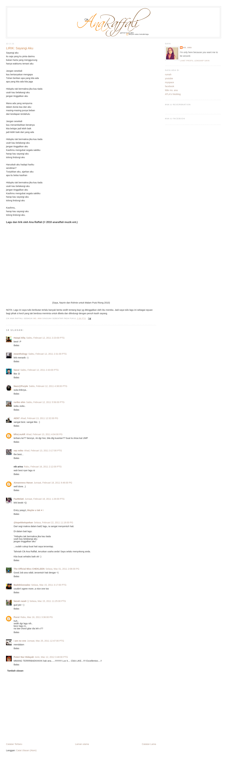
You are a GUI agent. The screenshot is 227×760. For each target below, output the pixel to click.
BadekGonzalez (22, 585)
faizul (16, 370)
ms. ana (187, 48)
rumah (168, 74)
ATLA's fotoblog (173, 94)
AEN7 (17, 418)
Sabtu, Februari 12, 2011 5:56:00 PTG (45, 402)
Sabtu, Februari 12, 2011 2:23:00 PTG (45, 338)
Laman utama (82, 744)
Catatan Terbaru (14, 744)
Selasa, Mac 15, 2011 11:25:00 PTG (47, 601)
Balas (16, 345)
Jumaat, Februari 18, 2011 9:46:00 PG (53, 482)
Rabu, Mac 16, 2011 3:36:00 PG (36, 617)
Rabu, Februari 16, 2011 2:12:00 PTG (43, 466)
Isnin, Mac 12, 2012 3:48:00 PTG (51, 657)
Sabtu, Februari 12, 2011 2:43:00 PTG (39, 370)
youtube (169, 78)
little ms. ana (171, 90)
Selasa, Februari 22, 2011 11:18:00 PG (53, 522)
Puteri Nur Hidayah (24, 657)
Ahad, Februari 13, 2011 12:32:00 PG (39, 418)
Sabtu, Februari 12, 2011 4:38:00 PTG (48, 386)
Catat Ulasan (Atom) (26, 750)
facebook (169, 86)
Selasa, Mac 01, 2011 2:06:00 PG (62, 569)
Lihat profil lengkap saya (195, 61)
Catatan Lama (149, 744)
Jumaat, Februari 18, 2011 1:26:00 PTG (45, 499)
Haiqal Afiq (19, 338)
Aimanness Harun (23, 482)
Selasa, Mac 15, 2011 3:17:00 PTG (48, 585)
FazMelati (19, 499)
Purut (16, 617)
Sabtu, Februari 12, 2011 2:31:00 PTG (47, 354)
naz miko (18, 450)
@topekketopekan (23, 522)
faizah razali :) (21, 601)
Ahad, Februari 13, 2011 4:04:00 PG (44, 434)
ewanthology (20, 354)
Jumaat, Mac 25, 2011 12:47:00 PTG (45, 641)
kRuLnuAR (19, 434)
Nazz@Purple (21, 386)
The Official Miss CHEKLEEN (29, 569)
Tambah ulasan (15, 670)
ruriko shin (19, 402)
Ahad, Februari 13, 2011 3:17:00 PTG (43, 450)
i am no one (20, 641)
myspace (169, 82)
